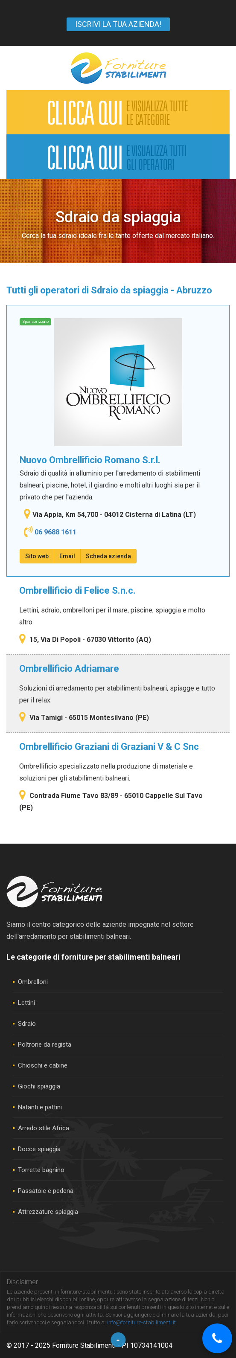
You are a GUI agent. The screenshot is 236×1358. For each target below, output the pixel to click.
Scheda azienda (108, 556)
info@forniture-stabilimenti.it (141, 1322)
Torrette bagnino (41, 1170)
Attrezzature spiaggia (48, 1212)
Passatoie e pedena (45, 1191)
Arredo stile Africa (43, 1128)
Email (67, 556)
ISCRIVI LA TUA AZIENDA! (118, 24)
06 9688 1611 (55, 532)
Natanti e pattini (40, 1107)
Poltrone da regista (44, 1044)
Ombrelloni (33, 982)
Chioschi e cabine (42, 1065)
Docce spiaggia (39, 1149)
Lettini (26, 1003)
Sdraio (27, 1023)
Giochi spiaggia (39, 1086)
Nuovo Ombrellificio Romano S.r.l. (90, 460)
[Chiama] (217, 1338)
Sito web (37, 556)
